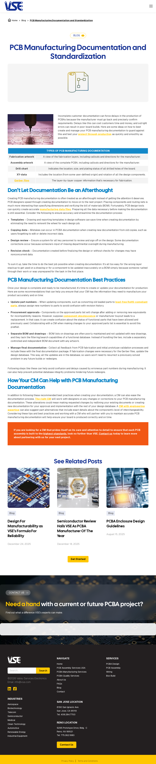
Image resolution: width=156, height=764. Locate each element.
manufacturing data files (55, 209)
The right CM (43, 399)
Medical (11, 720)
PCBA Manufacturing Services (72, 671)
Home (13, 20)
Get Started (78, 559)
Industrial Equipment (17, 736)
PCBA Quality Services (68, 675)
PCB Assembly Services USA (71, 667)
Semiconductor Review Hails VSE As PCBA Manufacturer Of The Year (76, 528)
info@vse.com (23, 682)
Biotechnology (15, 708)
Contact (61, 691)
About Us (61, 679)
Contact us (105, 433)
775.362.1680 (67, 735)
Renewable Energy (17, 732)
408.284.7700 (68, 714)
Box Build (110, 675)
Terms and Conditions (88, 761)
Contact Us (66, 744)
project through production (95, 134)
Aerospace (13, 704)
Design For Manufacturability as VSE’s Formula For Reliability (25, 528)
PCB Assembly (113, 667)
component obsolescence (79, 316)
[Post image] (29, 488)
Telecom (12, 712)
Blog (23, 20)
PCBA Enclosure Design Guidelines (125, 523)
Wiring (109, 671)
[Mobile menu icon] (151, 6)
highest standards (54, 433)
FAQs (59, 683)
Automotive (13, 728)
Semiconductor (15, 716)
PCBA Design (112, 663)
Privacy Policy (67, 761)
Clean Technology (17, 724)
